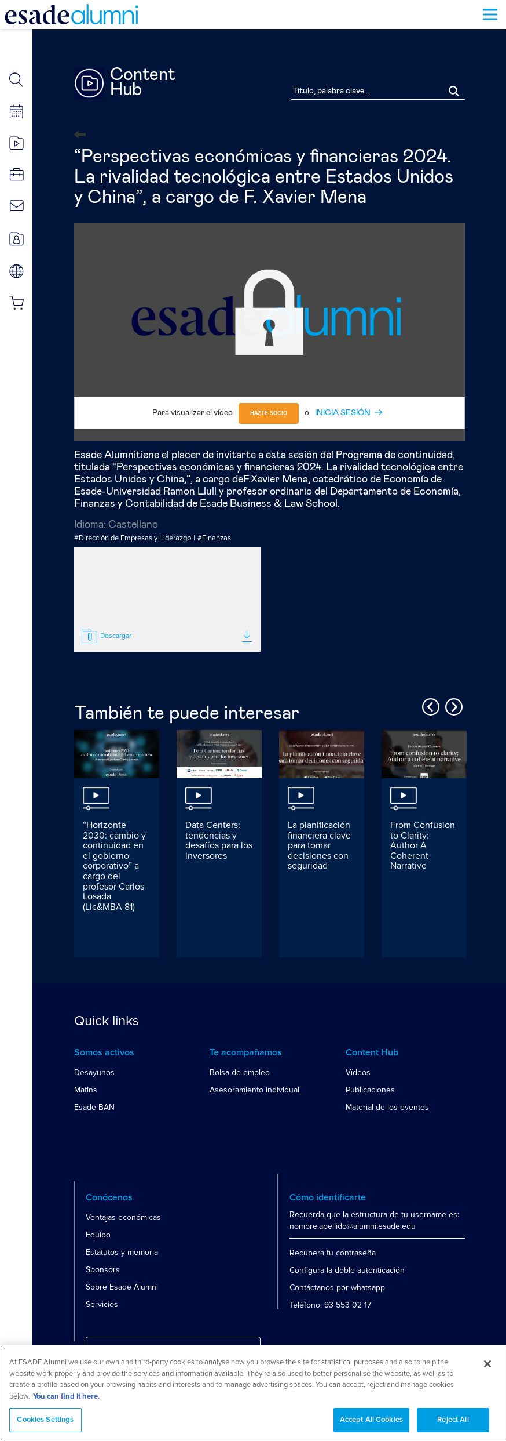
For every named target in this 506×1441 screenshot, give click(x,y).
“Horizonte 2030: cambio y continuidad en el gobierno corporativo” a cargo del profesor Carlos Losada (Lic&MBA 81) (114, 866)
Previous (429, 705)
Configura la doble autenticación (347, 1270)
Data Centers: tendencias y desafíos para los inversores (218, 840)
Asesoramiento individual (254, 1090)
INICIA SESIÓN (343, 413)
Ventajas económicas (123, 1217)
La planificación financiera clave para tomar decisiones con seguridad (319, 845)
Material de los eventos (387, 1107)
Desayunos (94, 1072)
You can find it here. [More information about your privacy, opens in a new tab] (66, 1396)
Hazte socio (268, 413)
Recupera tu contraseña (332, 1253)
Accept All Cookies (371, 1420)
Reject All (452, 1420)
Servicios (102, 1304)
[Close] (487, 1364)
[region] (253, 1393)
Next (452, 705)
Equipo (98, 1235)
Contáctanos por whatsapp (337, 1288)
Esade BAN (94, 1107)
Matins (85, 1090)
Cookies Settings (45, 1420)
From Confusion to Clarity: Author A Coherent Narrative (422, 845)
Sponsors (103, 1270)
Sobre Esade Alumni (122, 1287)
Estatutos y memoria (122, 1252)
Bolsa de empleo (240, 1072)
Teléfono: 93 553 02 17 (330, 1305)
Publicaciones (370, 1090)
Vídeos (358, 1072)
